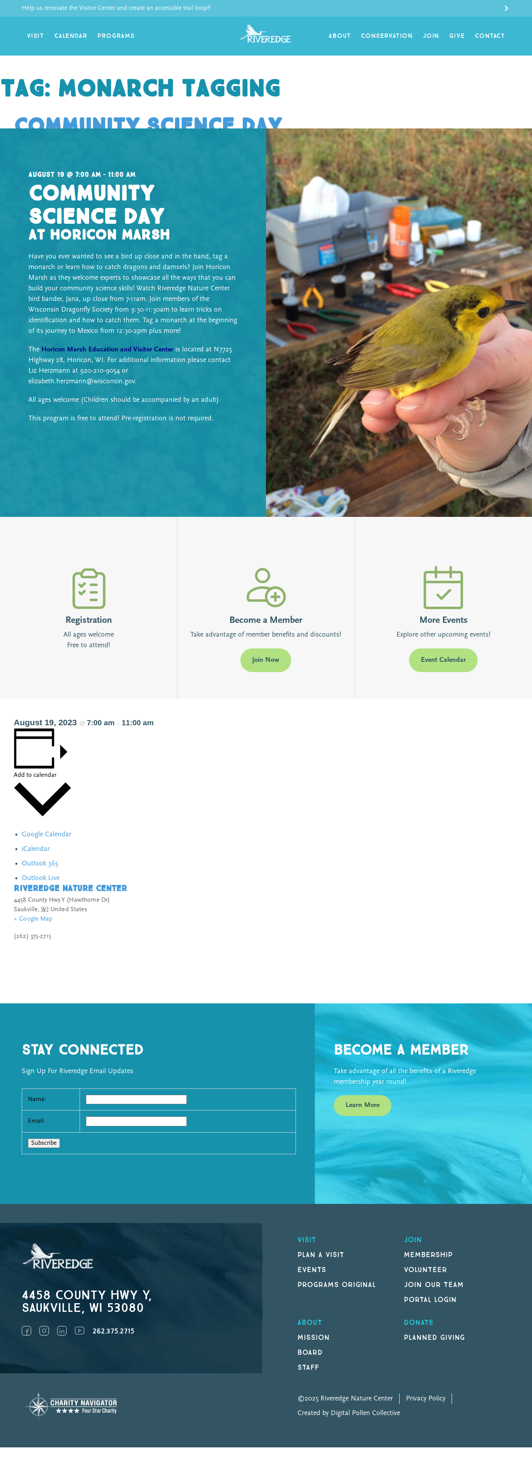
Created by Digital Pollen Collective (349, 1413)
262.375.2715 (113, 1331)
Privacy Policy (425, 1398)
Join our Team (433, 1284)
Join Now (265, 660)
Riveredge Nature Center (70, 888)
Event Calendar (443, 660)
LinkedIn (62, 1330)
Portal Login (430, 1299)
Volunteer (425, 1269)
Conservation (387, 36)
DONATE (419, 1322)
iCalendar (36, 849)
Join (431, 36)
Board (310, 1352)
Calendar (70, 36)
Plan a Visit (321, 1254)
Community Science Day (148, 127)
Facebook (26, 1330)
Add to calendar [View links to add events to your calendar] (35, 775)
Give (457, 36)
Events (312, 1269)
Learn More (362, 1105)
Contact (490, 36)
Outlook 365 (40, 863)
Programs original (337, 1284)
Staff (308, 1367)
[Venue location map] (394, 934)
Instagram (44, 1330)
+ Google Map (33, 919)
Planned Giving (434, 1337)
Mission (314, 1337)
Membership (428, 1254)
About (340, 36)
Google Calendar (46, 834)
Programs (115, 36)
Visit (35, 36)
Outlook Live (41, 878)
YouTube (79, 1330)
